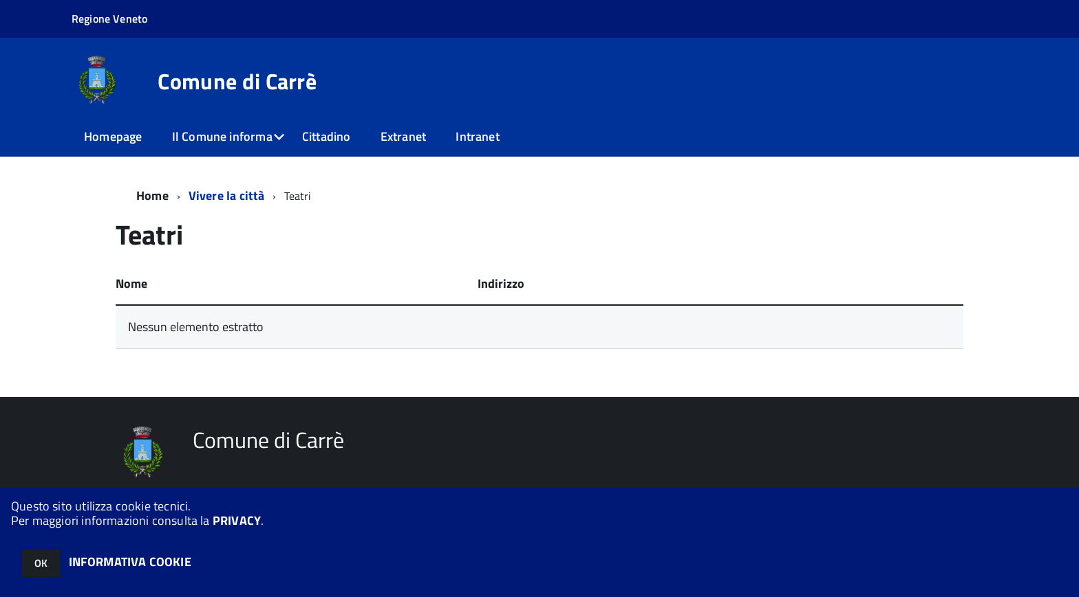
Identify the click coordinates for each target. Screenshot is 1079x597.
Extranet (403, 136)
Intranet (477, 136)
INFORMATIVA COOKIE (130, 561)
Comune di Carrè (237, 81)
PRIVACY (237, 520)
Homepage (113, 136)
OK (40, 563)
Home (152, 195)
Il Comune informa (222, 136)
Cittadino (326, 136)
